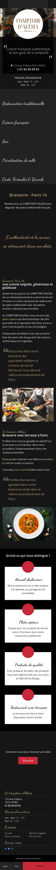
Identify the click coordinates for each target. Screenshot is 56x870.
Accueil (8, 833)
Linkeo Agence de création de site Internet (27, 858)
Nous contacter (12, 836)
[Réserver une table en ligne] (39, 866)
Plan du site (35, 836)
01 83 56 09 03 (29, 69)
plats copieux (9, 319)
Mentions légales (37, 833)
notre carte (20, 469)
